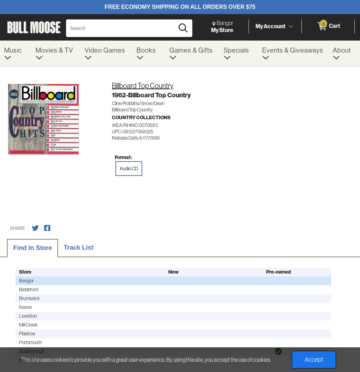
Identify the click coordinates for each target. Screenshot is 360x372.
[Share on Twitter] (35, 228)
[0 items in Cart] (328, 26)
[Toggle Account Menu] (290, 26)
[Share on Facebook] (47, 228)
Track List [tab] (78, 247)
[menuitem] (15, 53)
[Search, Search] (121, 28)
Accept (314, 359)
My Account (271, 26)
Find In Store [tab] (32, 247)
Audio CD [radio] (129, 168)
